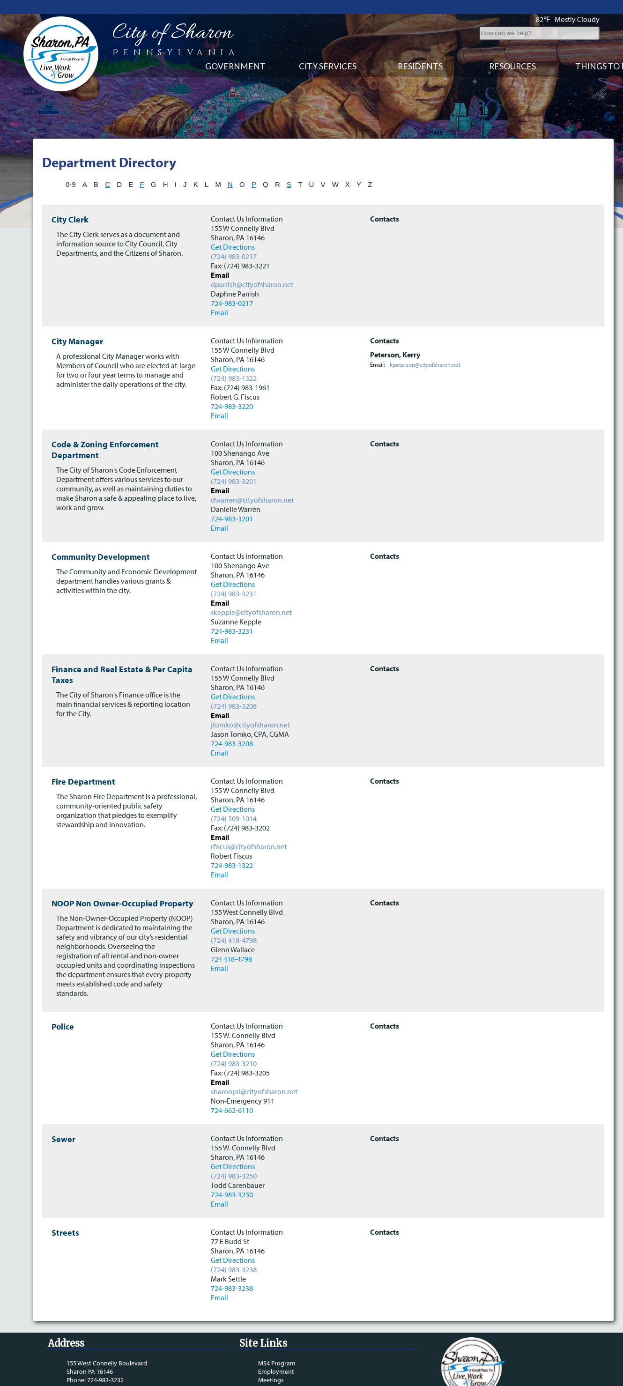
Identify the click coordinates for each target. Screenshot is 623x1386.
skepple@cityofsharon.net (251, 590)
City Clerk (70, 198)
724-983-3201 (232, 497)
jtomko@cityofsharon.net (250, 703)
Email (219, 291)
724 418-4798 (231, 937)
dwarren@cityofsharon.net (252, 478)
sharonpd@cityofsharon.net (254, 1070)
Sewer (63, 1117)
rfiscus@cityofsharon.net (249, 825)
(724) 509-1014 (234, 796)
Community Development (101, 535)
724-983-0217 (232, 281)
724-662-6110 (232, 1088)
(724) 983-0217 (234, 234)
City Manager (77, 319)
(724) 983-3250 (234, 1154)
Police (63, 1005)
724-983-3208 (232, 721)
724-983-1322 (232, 843)
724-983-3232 (105, 1358)
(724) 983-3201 (234, 459)
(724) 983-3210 (234, 1041)
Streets (65, 1211)
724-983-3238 (232, 1266)
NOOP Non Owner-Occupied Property (122, 881)
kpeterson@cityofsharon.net (425, 343)
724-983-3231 (232, 609)
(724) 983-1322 (234, 356)
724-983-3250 (232, 1173)
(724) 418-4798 (234, 918)
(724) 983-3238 (234, 1248)
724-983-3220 (232, 384)
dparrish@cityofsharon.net (252, 262)
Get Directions (233, 225)
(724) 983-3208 (234, 684)
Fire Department (83, 760)
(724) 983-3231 (234, 572)
